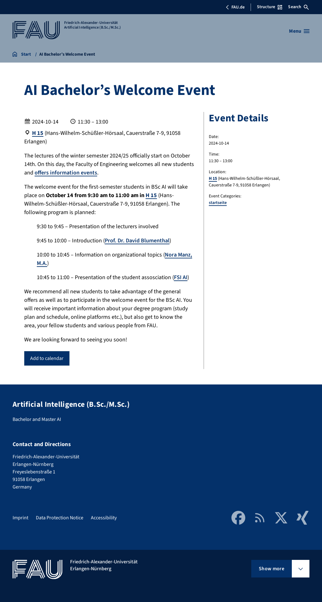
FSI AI (180, 277)
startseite (218, 203)
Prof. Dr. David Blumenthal (137, 241)
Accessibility (104, 517)
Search (298, 7)
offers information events (66, 173)
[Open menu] (299, 31)
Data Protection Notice (59, 517)
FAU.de (235, 7)
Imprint (20, 517)
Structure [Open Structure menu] (269, 7)
